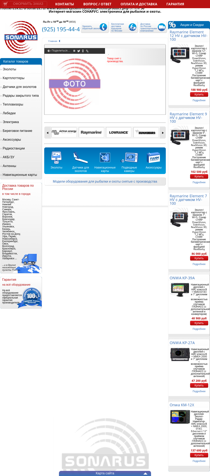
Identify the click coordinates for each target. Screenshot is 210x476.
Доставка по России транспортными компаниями (148, 27)
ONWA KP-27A (182, 342)
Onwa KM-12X (182, 404)
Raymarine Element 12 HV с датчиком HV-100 (188, 35)
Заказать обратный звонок (91, 27)
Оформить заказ (28, 4)
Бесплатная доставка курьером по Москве (117, 27)
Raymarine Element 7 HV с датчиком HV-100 (188, 199)
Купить (198, 94)
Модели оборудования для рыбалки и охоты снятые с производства (105, 181)
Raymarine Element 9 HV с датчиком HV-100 (188, 117)
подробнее (199, 100)
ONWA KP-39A (182, 277)
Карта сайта (105, 473)
